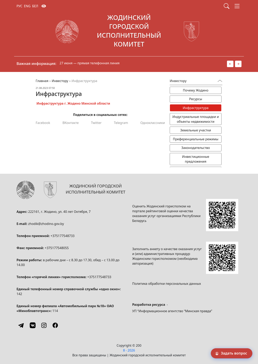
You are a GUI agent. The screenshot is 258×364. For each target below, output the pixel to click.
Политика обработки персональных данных (166, 283)
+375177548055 (57, 248)
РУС (19, 6)
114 (55, 311)
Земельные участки (195, 130)
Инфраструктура (196, 108)
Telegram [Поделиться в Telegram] (121, 123)
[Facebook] (55, 325)
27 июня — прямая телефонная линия (90, 63)
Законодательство (195, 148)
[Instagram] (44, 325)
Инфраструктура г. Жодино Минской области (73, 103)
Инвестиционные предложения (195, 159)
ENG (27, 6)
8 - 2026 (129, 350)
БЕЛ (35, 6)
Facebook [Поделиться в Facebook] (43, 123)
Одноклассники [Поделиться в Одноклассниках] (152, 123)
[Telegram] (21, 325)
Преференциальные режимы (195, 139)
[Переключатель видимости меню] (219, 81)
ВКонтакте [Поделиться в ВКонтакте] (70, 123)
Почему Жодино (195, 90)
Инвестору (60, 81)
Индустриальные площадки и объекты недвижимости (195, 119)
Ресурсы (195, 99)
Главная (42, 81)
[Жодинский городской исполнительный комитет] (129, 31)
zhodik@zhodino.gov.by (46, 224)
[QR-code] (222, 215)
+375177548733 (63, 236)
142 (19, 294)
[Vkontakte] (32, 325)
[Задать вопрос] (231, 353)
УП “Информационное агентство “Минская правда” (172, 311)
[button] (230, 64)
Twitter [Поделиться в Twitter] (96, 123)
